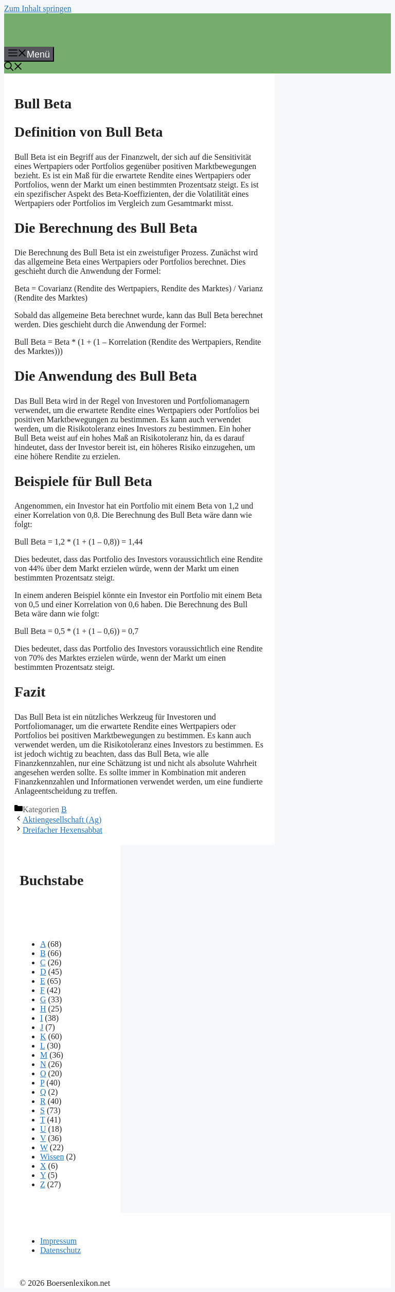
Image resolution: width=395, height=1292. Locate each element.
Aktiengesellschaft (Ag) (62, 819)
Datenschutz (60, 1250)
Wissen (52, 1156)
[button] (13, 68)
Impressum (58, 1241)
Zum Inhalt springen (37, 8)
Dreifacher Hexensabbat (62, 830)
